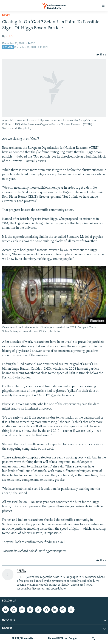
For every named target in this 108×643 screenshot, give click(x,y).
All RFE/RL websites (23, 638)
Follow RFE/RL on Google (62, 638)
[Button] (101, 55)
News (6, 15)
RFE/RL (10, 36)
